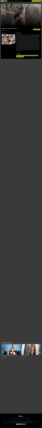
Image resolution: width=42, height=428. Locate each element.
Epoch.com (6, 422)
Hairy (23, 55)
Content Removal (37, 422)
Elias (23, 356)
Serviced (3, 357)
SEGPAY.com (27, 422)
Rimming (31, 55)
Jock (20, 56)
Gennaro (3, 356)
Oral (17, 55)
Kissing (23, 56)
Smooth (37, 55)
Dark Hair (18, 56)
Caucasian (34, 55)
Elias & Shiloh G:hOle (24, 355)
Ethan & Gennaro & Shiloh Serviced (7, 355)
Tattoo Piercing (27, 55)
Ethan (6, 356)
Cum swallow (20, 55)
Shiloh (4, 356)
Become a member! (37, 29)
